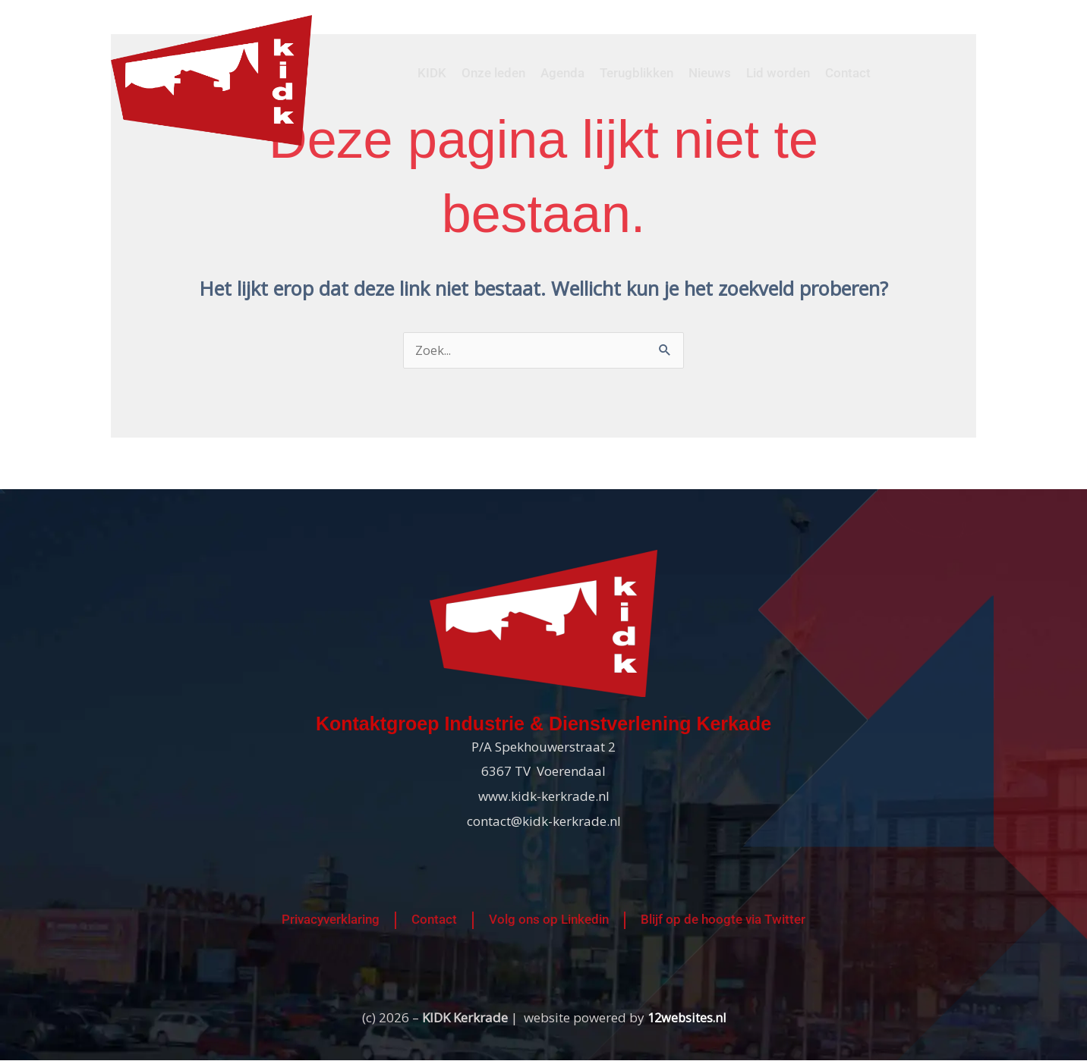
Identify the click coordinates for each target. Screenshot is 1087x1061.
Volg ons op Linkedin (549, 920)
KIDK (431, 72)
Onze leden (493, 72)
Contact (848, 72)
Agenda (562, 72)
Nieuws (709, 72)
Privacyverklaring (331, 920)
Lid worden (778, 72)
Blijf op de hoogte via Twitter (723, 920)
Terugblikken (636, 72)
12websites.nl (686, 1018)
